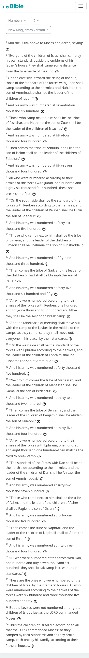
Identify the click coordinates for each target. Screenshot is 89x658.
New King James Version (27, 30)
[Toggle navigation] (81, 6)
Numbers (15, 20)
